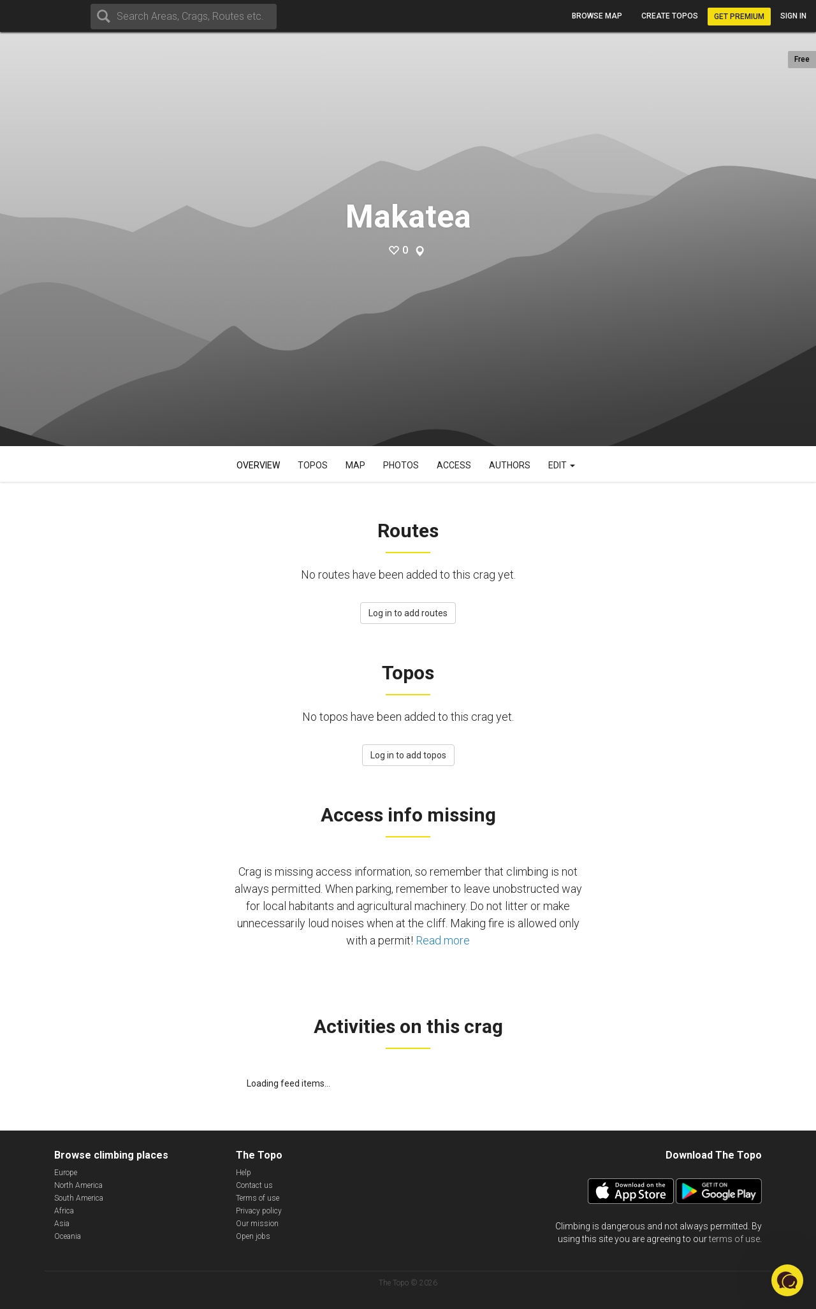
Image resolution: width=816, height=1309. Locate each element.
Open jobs (253, 1236)
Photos (401, 465)
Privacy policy (259, 1210)
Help (243, 1172)
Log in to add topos (408, 755)
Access (454, 465)
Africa (64, 1210)
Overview (258, 465)
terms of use (734, 1239)
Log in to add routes (408, 613)
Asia (61, 1223)
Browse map (597, 15)
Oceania (67, 1236)
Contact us (254, 1185)
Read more (443, 940)
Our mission (257, 1223)
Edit (561, 465)
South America (78, 1198)
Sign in (793, 15)
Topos (313, 465)
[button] (787, 1280)
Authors (509, 465)
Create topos (669, 15)
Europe (65, 1172)
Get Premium (739, 16)
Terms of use (257, 1198)
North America (78, 1185)
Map (355, 465)
